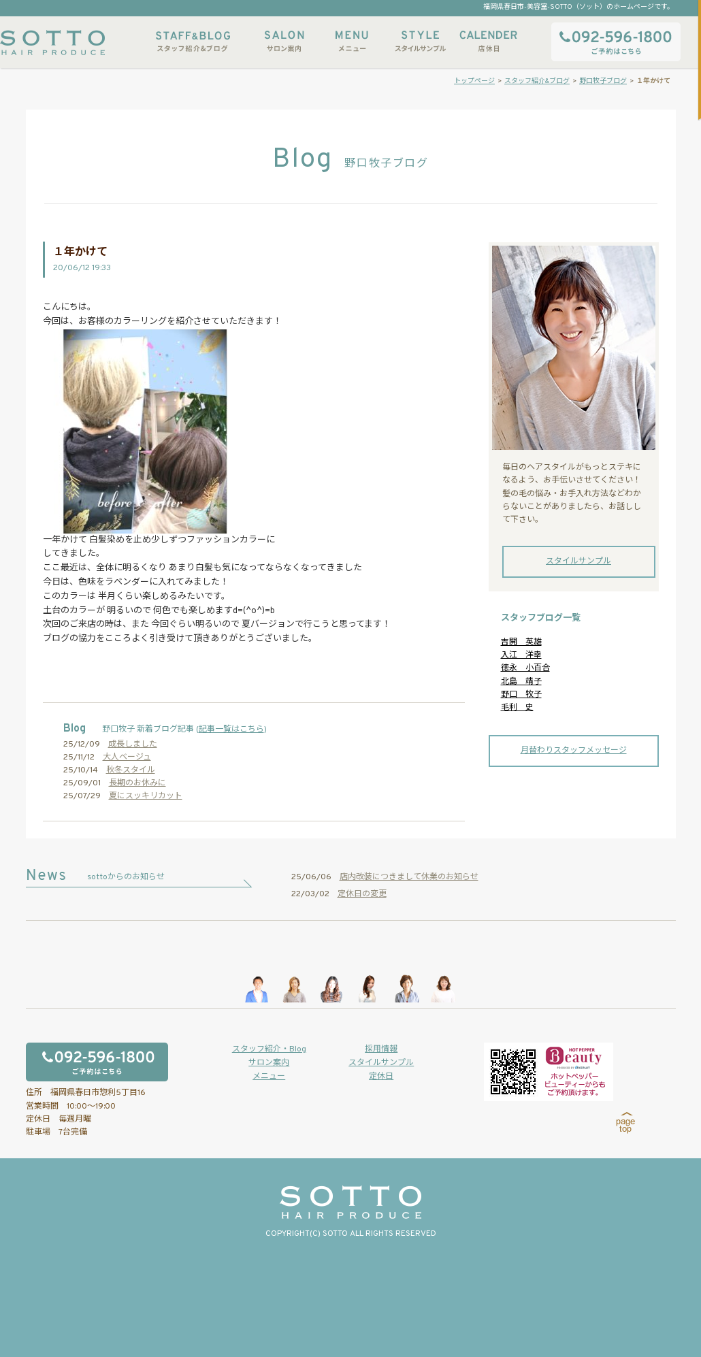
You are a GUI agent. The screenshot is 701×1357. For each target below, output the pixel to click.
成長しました (132, 744)
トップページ (474, 81)
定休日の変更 (362, 894)
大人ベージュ (127, 757)
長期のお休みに (137, 783)
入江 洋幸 (521, 655)
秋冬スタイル (130, 770)
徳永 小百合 (525, 668)
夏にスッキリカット (145, 796)
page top (626, 1122)
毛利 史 (517, 707)
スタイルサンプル (420, 41)
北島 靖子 (521, 681)
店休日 (488, 41)
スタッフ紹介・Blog (269, 1049)
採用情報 (381, 1049)
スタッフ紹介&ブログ (193, 41)
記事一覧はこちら (231, 729)
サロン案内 (284, 41)
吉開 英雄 (521, 642)
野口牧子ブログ (603, 81)
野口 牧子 (521, 694)
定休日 (381, 1076)
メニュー (352, 41)
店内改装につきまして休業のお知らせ (409, 877)
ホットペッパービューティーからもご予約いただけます (548, 1072)
